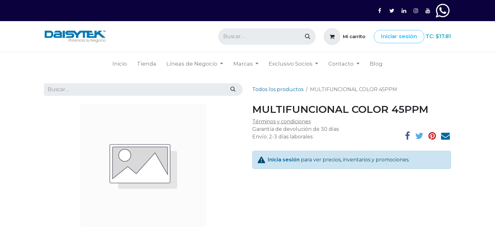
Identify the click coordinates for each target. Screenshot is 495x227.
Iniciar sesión (399, 36)
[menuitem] (119, 64)
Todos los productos (277, 89)
